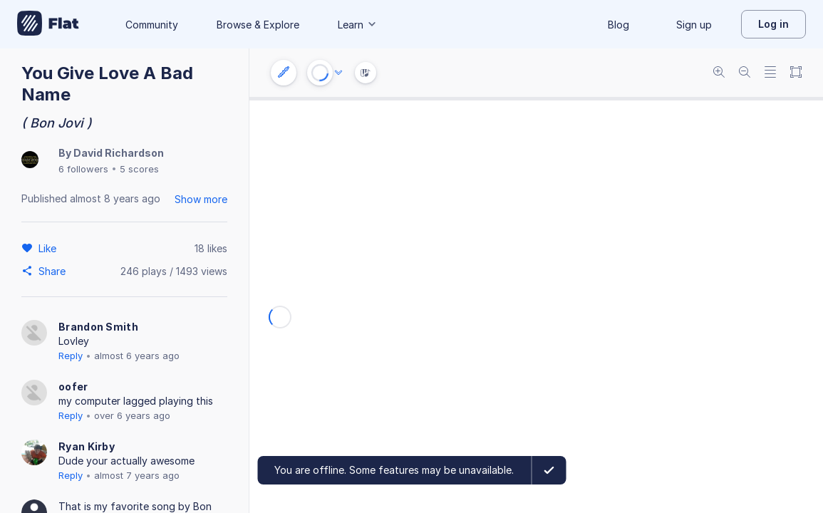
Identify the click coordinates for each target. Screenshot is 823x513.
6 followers (83, 169)
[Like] (49, 248)
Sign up (694, 25)
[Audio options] (338, 73)
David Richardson (118, 153)
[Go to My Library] (48, 24)
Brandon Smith (98, 327)
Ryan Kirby (86, 446)
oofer (73, 386)
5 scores (139, 169)
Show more (201, 199)
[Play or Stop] (320, 73)
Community (151, 25)
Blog (618, 25)
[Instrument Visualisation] (365, 72)
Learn (358, 25)
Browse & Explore (258, 25)
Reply (70, 355)
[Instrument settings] (283, 73)
